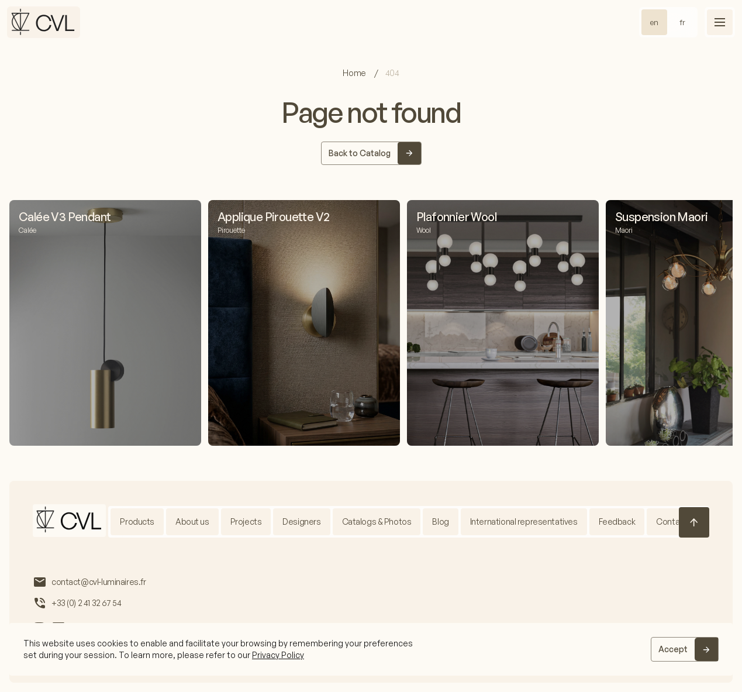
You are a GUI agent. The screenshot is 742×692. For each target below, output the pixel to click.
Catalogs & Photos (377, 521)
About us (192, 521)
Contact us (677, 521)
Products (137, 521)
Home (355, 73)
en (654, 22)
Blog (440, 521)
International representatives (524, 521)
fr (682, 22)
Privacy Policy (278, 655)
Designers (301, 521)
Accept (673, 649)
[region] (371, 649)
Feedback (617, 521)
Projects (246, 521)
